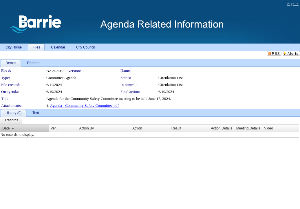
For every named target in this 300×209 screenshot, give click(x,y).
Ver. (54, 128)
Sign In (293, 3)
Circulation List (170, 84)
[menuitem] (11, 120)
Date (6, 128)
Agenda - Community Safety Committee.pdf (84, 105)
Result (176, 128)
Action (137, 128)
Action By (86, 128)
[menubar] (11, 120)
